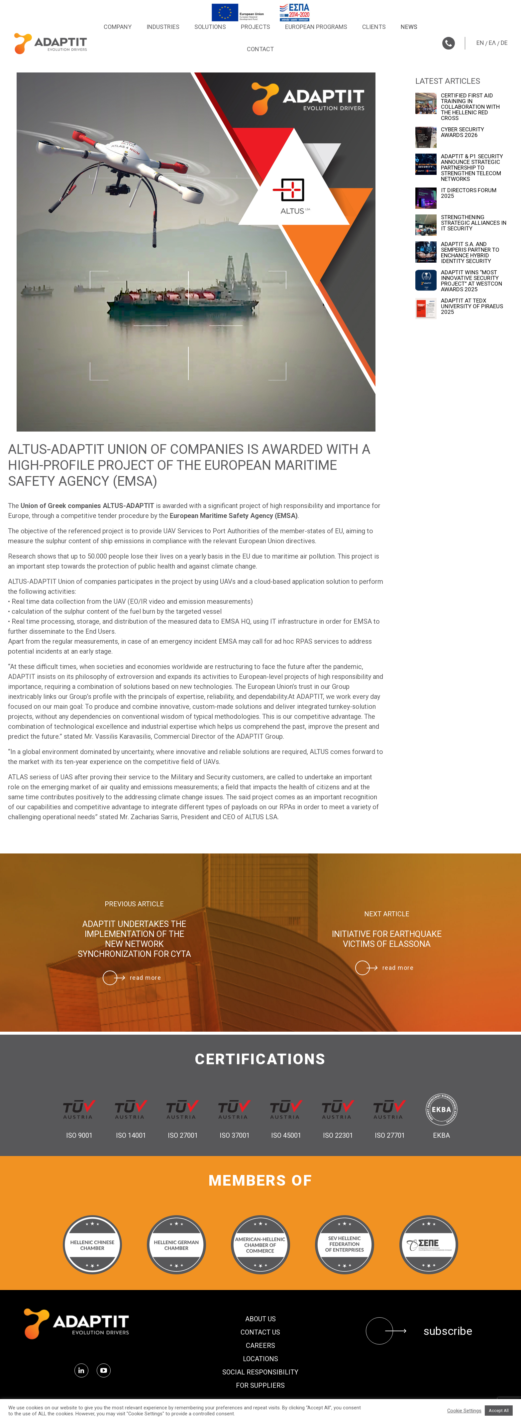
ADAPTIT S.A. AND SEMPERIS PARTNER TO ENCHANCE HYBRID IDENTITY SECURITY (470, 252)
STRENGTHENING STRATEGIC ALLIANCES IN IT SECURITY (473, 222)
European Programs (316, 26)
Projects (255, 26)
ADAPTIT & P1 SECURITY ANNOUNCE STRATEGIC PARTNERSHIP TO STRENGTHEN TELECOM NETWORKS (472, 168)
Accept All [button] (499, 1410)
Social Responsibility (260, 1372)
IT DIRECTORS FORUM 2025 (468, 193)
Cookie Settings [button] (464, 1411)
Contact (260, 49)
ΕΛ (492, 42)
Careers (260, 1345)
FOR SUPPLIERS (260, 1385)
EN (480, 42)
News (409, 26)
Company (118, 26)
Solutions (210, 26)
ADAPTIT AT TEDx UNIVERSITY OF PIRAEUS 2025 (472, 306)
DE (504, 42)
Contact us (260, 1332)
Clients (374, 26)
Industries (163, 26)
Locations (260, 1359)
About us (260, 1319)
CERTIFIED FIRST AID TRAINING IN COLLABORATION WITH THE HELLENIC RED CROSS (470, 107)
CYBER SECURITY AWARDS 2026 (462, 132)
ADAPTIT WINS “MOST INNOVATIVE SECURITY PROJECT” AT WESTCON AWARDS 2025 (471, 281)
